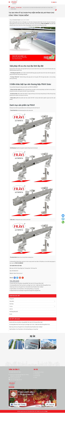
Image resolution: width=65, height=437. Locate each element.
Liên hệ (11, 309)
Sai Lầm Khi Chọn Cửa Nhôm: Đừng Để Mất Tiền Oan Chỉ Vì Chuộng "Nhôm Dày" (27, 283)
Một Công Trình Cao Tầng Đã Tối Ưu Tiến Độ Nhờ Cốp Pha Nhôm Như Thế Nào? (26, 286)
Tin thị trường (37, 373)
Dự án (11, 314)
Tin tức (11, 306)
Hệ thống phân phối (14, 311)
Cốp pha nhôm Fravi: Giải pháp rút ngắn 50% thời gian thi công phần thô (25, 290)
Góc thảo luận (37, 375)
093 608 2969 (17, 377)
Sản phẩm (12, 301)
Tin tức (36, 377)
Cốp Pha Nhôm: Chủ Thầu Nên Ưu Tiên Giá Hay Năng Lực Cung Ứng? (24, 288)
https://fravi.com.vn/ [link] (18, 273)
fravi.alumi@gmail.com (17, 379)
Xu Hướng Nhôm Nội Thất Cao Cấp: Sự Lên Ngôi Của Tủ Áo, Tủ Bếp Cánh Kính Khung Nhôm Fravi (30, 285)
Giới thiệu (12, 303)
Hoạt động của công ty (39, 372)
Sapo (46, 411)
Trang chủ (12, 298)
